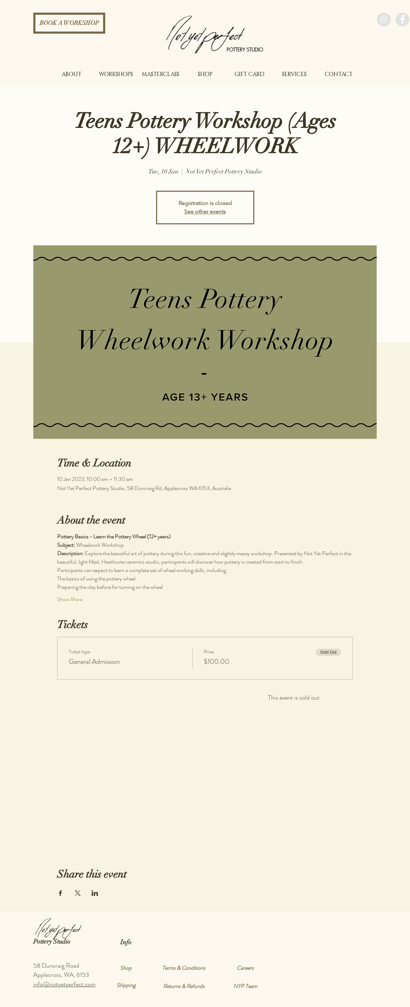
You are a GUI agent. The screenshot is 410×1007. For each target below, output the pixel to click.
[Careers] (245, 968)
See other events (205, 211)
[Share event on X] (77, 893)
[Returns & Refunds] (184, 986)
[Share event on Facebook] (60, 893)
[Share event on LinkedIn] (95, 893)
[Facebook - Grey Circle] (402, 19)
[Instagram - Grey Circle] (384, 19)
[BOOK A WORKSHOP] (69, 23)
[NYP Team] (245, 986)
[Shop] (126, 968)
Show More (69, 599)
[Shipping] (126, 985)
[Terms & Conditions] (184, 968)
